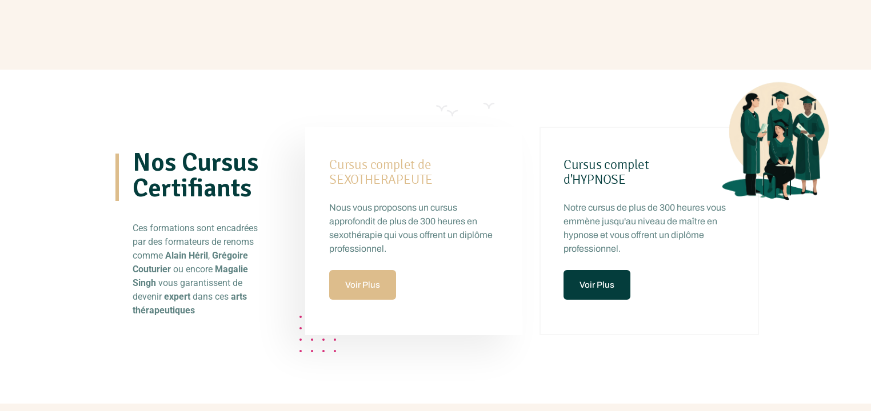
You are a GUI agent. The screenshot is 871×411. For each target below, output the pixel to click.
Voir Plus (362, 284)
